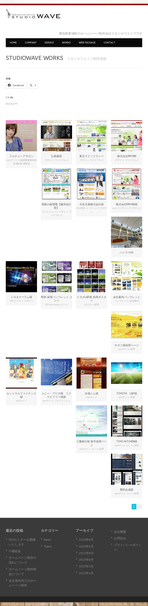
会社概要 (120, 532)
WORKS (66, 42)
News (47, 539)
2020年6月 (86, 546)
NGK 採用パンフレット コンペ (56, 299)
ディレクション (50, 211)
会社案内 (134, 300)
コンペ (64, 304)
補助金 (26, 163)
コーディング (92, 208)
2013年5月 (86, 566)
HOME (13, 42)
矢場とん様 (91, 393)
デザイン (49, 160)
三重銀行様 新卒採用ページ (91, 443)
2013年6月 (86, 559)
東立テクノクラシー (91, 156)
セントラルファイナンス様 (21, 395)
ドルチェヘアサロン (21, 156)
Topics (48, 546)
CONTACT (109, 42)
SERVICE (49, 42)
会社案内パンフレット (126, 297)
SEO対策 (80, 208)
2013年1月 (86, 573)
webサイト (11, 160)
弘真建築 (56, 156)
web (114, 208)
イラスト (18, 300)
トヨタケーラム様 (21, 297)
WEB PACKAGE (87, 42)
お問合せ (120, 538)
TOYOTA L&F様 (126, 393)
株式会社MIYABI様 (127, 204)
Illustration (55, 304)
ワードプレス (61, 160)
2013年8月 (86, 553)
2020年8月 (86, 539)
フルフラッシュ (62, 400)
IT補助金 (15, 551)
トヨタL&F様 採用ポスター (91, 299)
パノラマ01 (127, 252)
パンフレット (122, 300)
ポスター (88, 304)
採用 (96, 304)
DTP (11, 300)
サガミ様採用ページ (126, 345)
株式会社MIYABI (126, 156)
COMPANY (30, 42)
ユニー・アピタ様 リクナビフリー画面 (56, 395)
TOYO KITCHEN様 (126, 441)
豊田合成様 (126, 489)
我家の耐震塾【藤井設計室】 (56, 206)
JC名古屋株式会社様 (91, 204)
